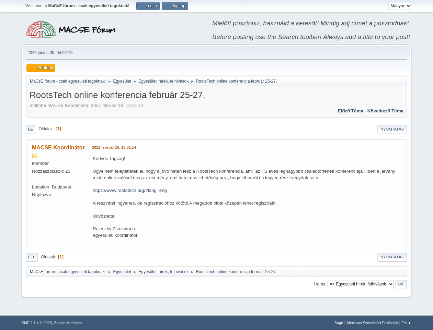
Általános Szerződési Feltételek (372, 323)
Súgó (338, 323)
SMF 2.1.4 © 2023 (37, 323)
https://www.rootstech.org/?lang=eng (130, 190)
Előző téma (350, 110)
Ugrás (319, 284)
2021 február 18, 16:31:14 (114, 147)
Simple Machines (68, 323)
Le (30, 129)
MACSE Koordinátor (58, 147)
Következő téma (385, 110)
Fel (31, 257)
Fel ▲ (406, 323)
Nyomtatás (392, 129)
